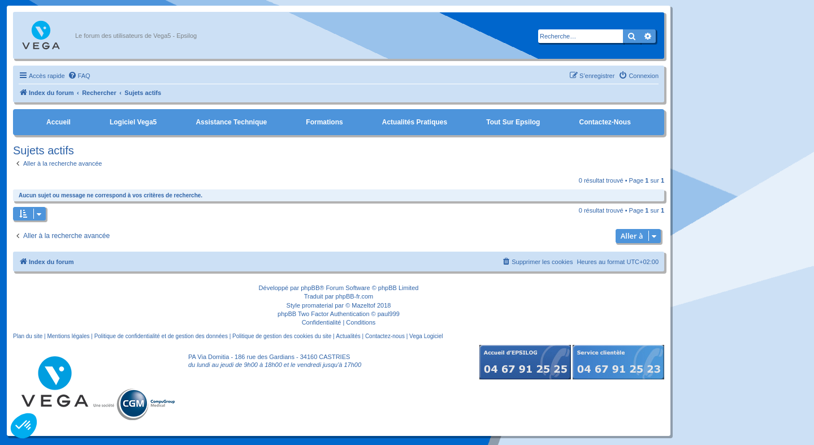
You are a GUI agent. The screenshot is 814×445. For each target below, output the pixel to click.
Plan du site (27, 336)
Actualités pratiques (414, 122)
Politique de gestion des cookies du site (281, 336)
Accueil (58, 122)
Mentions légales (68, 336)
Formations (324, 122)
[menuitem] (79, 76)
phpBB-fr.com (355, 296)
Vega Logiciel (426, 336)
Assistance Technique (231, 122)
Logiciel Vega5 (133, 122)
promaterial (317, 305)
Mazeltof (363, 305)
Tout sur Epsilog (513, 122)
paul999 (389, 313)
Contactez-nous (604, 122)
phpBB (310, 287)
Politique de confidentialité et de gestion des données (161, 336)
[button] (23, 425)
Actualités (348, 336)
